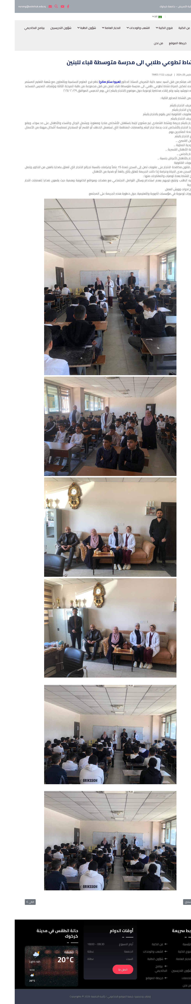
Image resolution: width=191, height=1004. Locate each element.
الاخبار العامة (98, 28)
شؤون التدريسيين (46, 28)
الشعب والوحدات (125, 28)
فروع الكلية (151, 28)
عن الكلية (169, 28)
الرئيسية (186, 28)
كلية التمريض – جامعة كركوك (166, 6)
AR (144, 16)
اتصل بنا (108, 969)
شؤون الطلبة (73, 28)
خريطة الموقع (163, 43)
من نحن (143, 43)
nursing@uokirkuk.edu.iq (17, 6)
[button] (57, 975)
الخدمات (186, 43)
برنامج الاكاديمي (20, 28)
